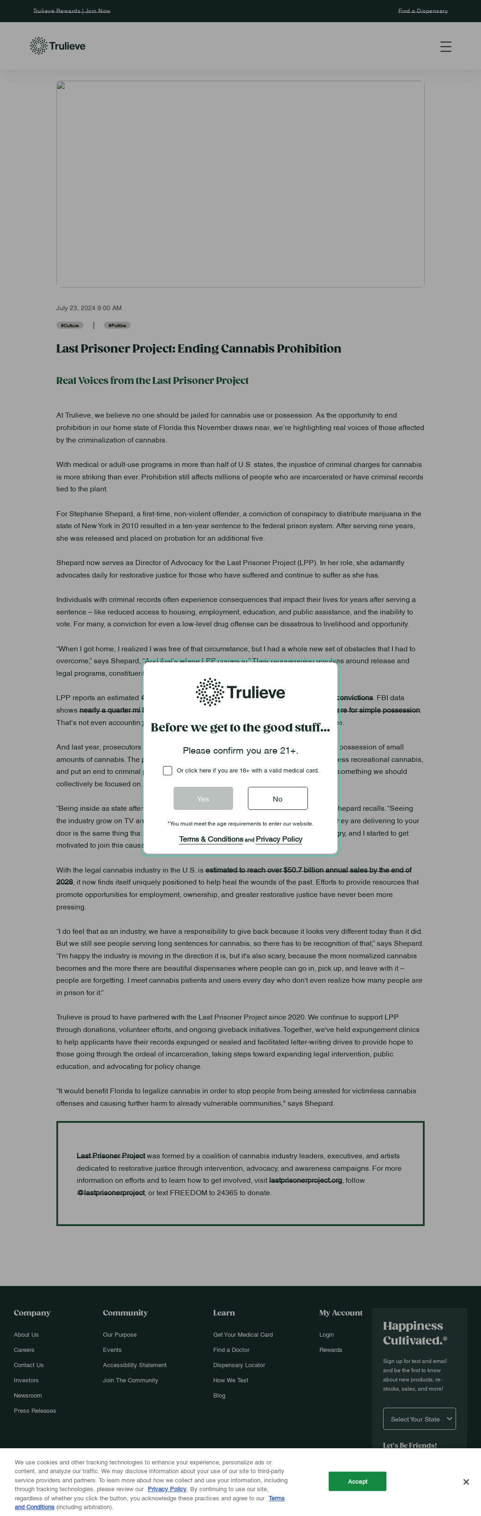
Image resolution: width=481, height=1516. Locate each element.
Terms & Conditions (211, 838)
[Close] (466, 1482)
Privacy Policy (279, 838)
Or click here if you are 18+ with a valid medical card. (248, 769)
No (278, 798)
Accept (357, 1481)
